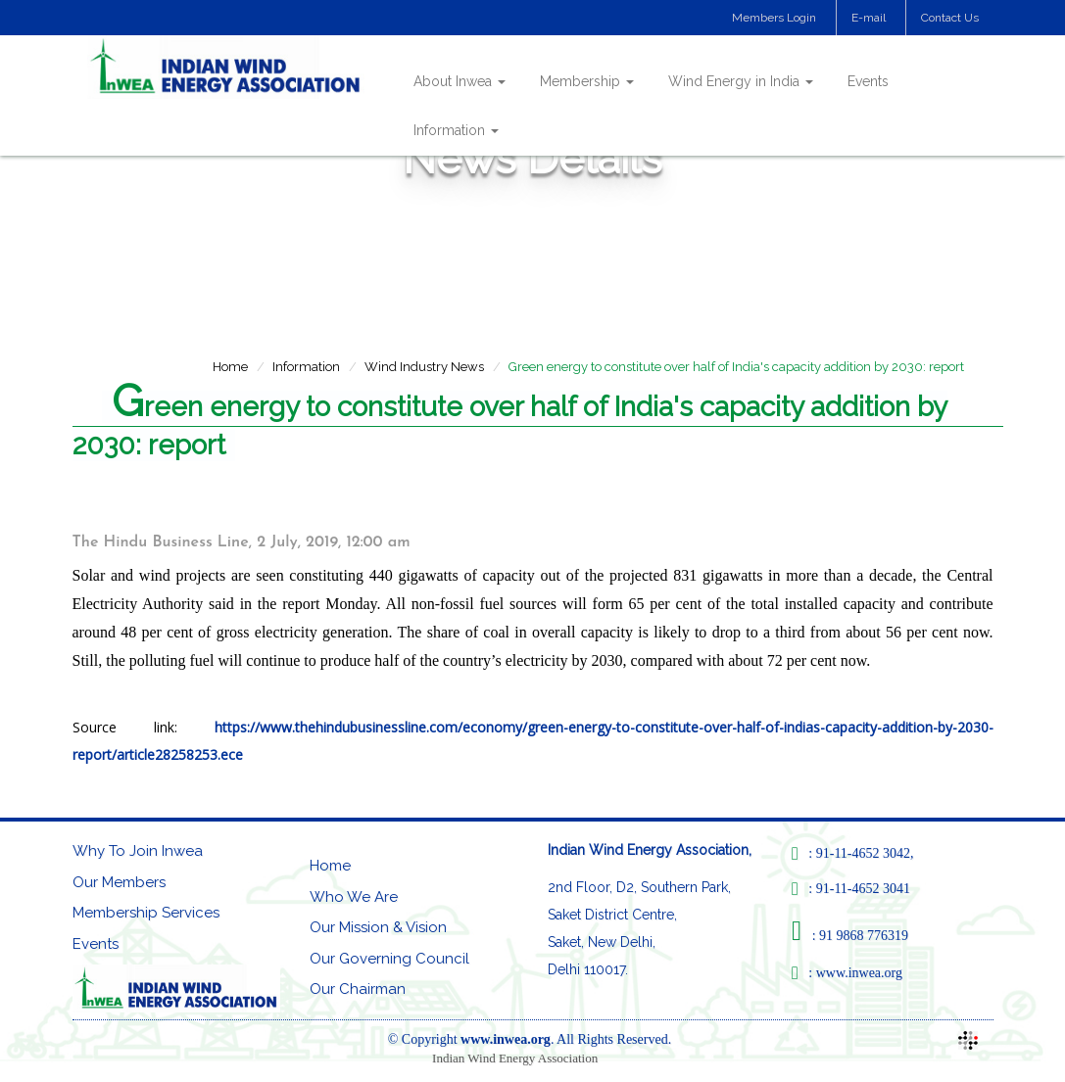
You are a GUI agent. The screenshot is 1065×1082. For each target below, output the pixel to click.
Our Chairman (358, 989)
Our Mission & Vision (378, 927)
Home (230, 366)
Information (306, 366)
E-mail (868, 17)
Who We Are (354, 897)
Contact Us (950, 17)
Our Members (119, 882)
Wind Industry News (424, 366)
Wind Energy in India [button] (740, 81)
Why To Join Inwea (138, 851)
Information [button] (456, 130)
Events (868, 81)
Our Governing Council (389, 958)
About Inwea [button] (459, 81)
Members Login (774, 17)
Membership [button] (587, 81)
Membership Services (146, 912)
